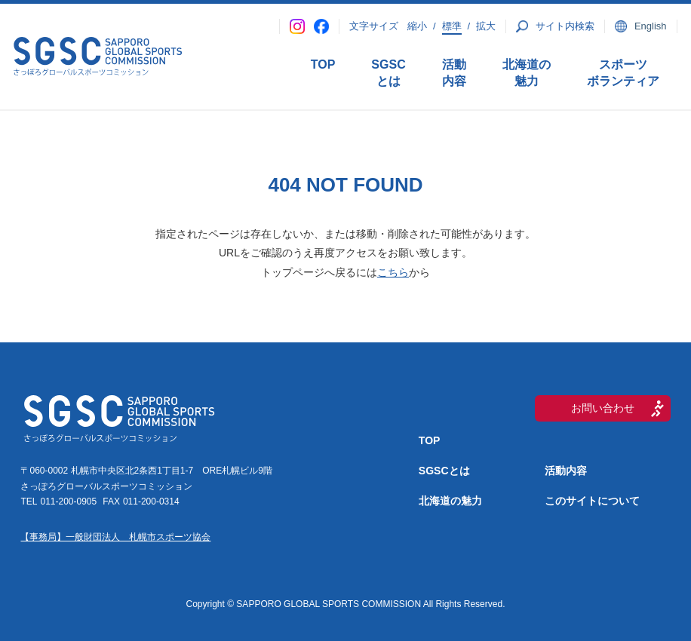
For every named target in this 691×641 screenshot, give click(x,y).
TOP (323, 64)
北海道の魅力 (526, 72)
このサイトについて (592, 501)
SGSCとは (388, 72)
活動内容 (454, 72)
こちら (393, 272)
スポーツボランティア (623, 72)
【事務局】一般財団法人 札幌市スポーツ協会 (115, 537)
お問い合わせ (602, 408)
